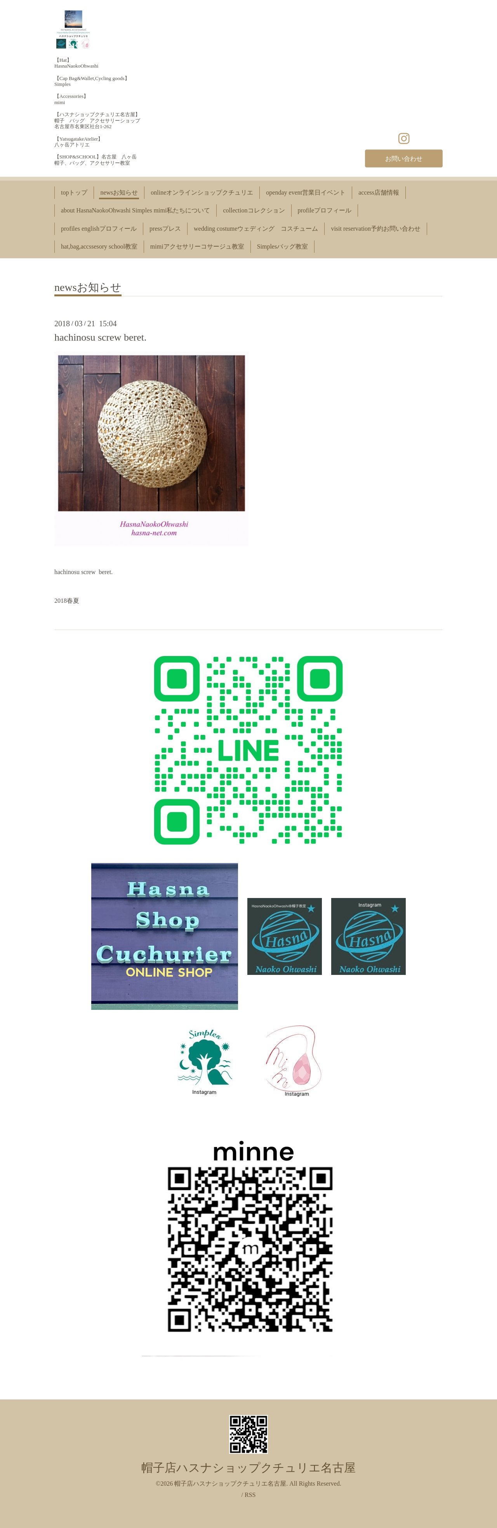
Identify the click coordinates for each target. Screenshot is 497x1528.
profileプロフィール (325, 210)
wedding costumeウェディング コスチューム (256, 228)
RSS (250, 1494)
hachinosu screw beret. (100, 337)
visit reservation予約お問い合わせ (376, 228)
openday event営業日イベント (306, 192)
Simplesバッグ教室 (282, 246)
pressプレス (165, 228)
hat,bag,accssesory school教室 (99, 246)
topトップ (74, 192)
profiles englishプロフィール (99, 228)
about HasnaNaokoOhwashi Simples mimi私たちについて (135, 210)
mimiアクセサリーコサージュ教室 (197, 246)
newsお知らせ (119, 192)
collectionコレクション (254, 210)
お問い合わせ (403, 158)
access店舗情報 (378, 192)
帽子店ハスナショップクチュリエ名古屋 (248, 1467)
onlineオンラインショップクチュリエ (202, 192)
